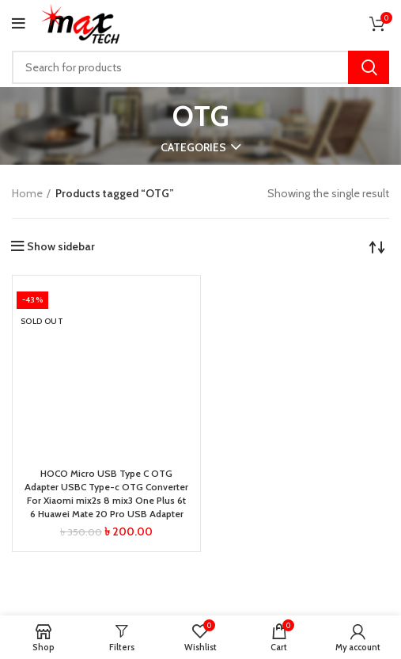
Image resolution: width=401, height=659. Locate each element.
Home (27, 193)
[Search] (200, 67)
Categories (193, 147)
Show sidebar (61, 246)
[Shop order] (377, 246)
